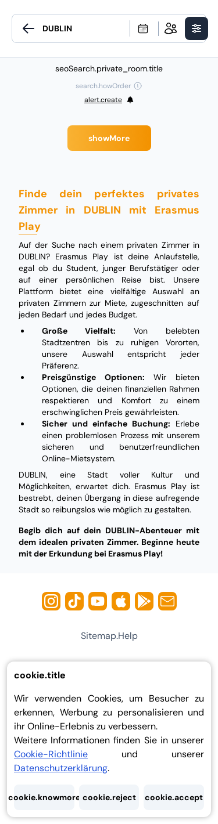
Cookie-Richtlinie (51, 754)
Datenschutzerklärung (61, 768)
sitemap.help (109, 636)
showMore (109, 138)
